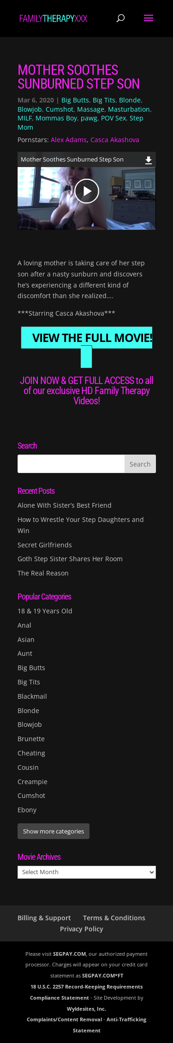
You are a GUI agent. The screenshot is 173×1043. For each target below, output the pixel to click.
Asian (26, 639)
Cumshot (59, 109)
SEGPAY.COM (69, 953)
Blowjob (30, 109)
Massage (90, 109)
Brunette (31, 738)
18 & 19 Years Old (45, 610)
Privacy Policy (81, 928)
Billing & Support (44, 917)
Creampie (33, 781)
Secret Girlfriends (45, 544)
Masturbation (129, 109)
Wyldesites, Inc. (86, 1008)
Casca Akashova (114, 139)
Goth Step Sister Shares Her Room (70, 558)
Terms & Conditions (114, 917)
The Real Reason (43, 573)
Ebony (27, 809)
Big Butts (75, 100)
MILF (25, 118)
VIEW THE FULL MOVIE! (92, 337)
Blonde (130, 100)
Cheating (31, 753)
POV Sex (113, 118)
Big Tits (104, 100)
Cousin (28, 767)
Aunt (25, 653)
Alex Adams (69, 139)
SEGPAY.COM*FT (102, 975)
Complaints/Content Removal (64, 1019)
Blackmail (32, 696)
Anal (24, 625)
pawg (89, 118)
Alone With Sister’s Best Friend (65, 505)
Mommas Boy (56, 118)
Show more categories (53, 831)
